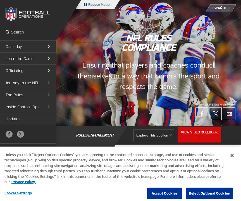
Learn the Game (20, 58)
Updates (13, 119)
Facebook (9, 134)
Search (8, 32)
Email (229, 113)
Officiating (14, 70)
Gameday (14, 46)
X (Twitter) (20, 134)
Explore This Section (152, 135)
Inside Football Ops (22, 107)
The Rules (14, 95)
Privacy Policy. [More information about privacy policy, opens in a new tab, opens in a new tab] (23, 184)
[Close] (232, 158)
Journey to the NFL (22, 83)
